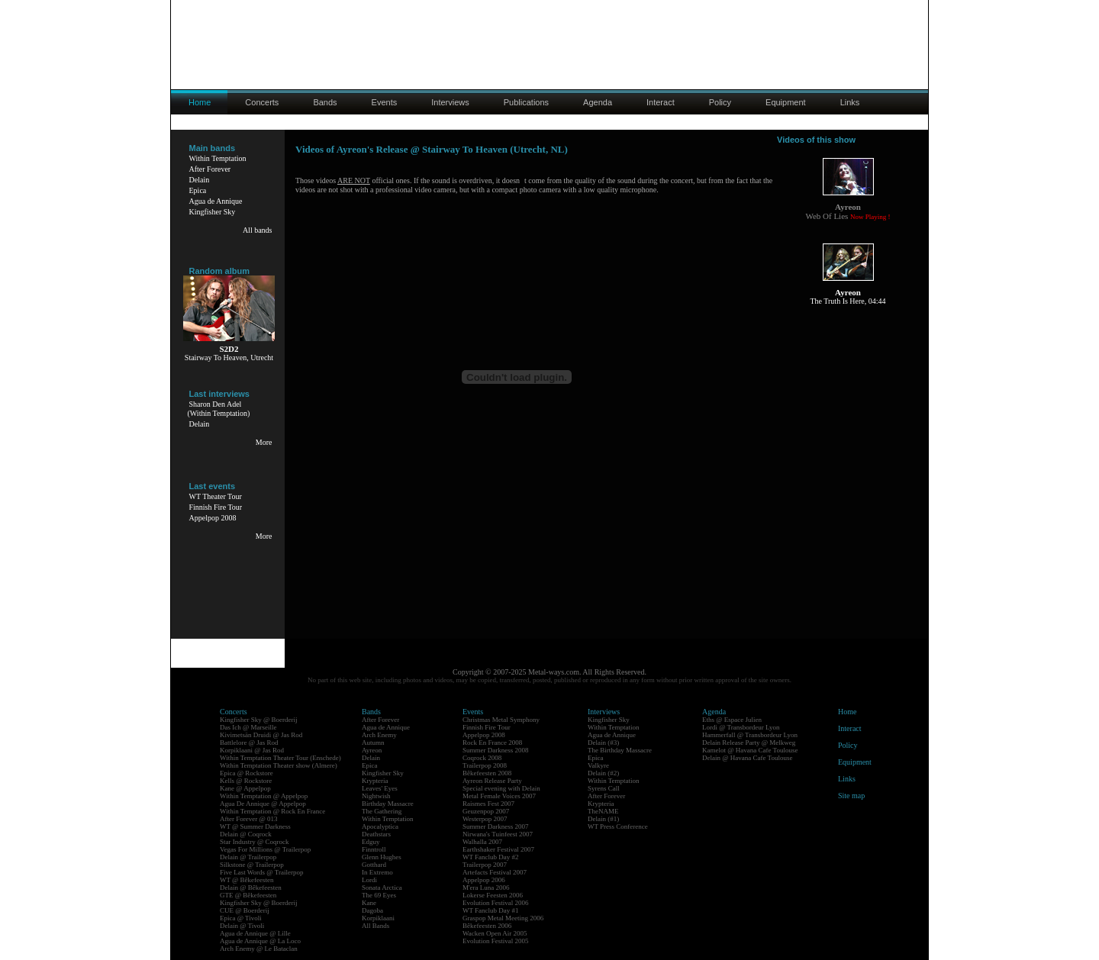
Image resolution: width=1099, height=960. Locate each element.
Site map (851, 795)
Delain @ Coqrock (246, 834)
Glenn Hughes (381, 857)
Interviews (450, 102)
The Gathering (381, 811)
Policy (720, 102)
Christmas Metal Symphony (501, 719)
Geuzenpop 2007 (485, 811)
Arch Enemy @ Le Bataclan (259, 948)
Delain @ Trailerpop (248, 857)
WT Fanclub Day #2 (490, 857)
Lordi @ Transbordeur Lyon (741, 727)
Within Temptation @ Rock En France (272, 811)
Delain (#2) (603, 773)
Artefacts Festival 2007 (494, 872)
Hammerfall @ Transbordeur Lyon (750, 735)
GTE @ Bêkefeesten (248, 895)
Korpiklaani (378, 918)
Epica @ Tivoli (241, 918)
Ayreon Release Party (492, 780)
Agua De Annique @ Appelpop (263, 803)
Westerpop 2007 (485, 819)
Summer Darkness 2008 (495, 750)
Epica (198, 190)
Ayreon (372, 750)
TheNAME (603, 811)
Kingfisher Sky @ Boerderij (259, 719)
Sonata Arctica (382, 887)
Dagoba (372, 910)
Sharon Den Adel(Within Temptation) (219, 408)
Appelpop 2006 (483, 880)
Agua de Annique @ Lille (255, 933)
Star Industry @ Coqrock (254, 842)
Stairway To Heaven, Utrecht (229, 357)
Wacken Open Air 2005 (494, 933)
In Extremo (377, 872)
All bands (257, 230)
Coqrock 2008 (481, 758)
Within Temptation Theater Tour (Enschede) (280, 758)
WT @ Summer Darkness (255, 826)
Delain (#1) (603, 819)
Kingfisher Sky (212, 212)
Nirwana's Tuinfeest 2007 (497, 834)
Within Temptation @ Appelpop (264, 796)
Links (850, 102)
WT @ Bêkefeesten (247, 880)
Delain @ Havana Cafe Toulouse (747, 758)
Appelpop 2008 (213, 518)
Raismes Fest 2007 (488, 803)
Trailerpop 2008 (484, 765)
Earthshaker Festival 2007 (498, 849)
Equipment (785, 102)
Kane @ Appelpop (245, 788)
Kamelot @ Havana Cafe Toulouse (750, 750)
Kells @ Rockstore (246, 780)
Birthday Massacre (388, 803)
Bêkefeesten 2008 (486, 773)
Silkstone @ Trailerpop (252, 864)
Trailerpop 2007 (484, 864)
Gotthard (374, 864)
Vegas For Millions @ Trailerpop (265, 849)
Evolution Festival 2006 (495, 903)
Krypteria (375, 780)
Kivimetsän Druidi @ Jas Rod (261, 735)
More (264, 442)
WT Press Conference (618, 826)
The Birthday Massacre (620, 750)
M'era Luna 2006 (486, 887)
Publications (526, 102)
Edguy (371, 842)
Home (847, 711)
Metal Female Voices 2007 (499, 796)
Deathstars (376, 834)
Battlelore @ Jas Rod (249, 742)
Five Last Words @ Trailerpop (261, 872)
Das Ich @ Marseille (248, 727)
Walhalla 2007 (482, 842)
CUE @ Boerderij (244, 910)
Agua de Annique (216, 201)
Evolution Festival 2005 (495, 941)
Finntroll (374, 849)
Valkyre (598, 765)
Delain (199, 180)
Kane (369, 903)
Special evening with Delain (501, 788)
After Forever (210, 169)
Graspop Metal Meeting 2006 (502, 918)
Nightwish (376, 796)
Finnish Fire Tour (216, 507)
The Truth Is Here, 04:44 (847, 301)
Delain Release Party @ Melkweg (748, 742)
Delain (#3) (603, 742)
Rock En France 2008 (492, 742)
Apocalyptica (380, 826)
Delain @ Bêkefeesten (251, 887)
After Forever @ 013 (249, 819)
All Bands (375, 925)
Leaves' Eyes (380, 788)
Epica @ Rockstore (246, 773)
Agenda (597, 102)
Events (385, 102)
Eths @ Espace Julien (732, 719)
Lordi (369, 880)
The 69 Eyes (379, 895)
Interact (660, 102)
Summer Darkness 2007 (495, 826)
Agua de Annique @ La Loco (260, 941)
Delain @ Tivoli (242, 925)
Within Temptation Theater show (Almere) (278, 765)
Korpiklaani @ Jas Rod (252, 750)
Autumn (373, 742)
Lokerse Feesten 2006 (492, 895)
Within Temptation (218, 158)
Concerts (262, 102)
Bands (325, 102)
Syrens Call (604, 788)
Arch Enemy (379, 735)
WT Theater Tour (215, 496)
